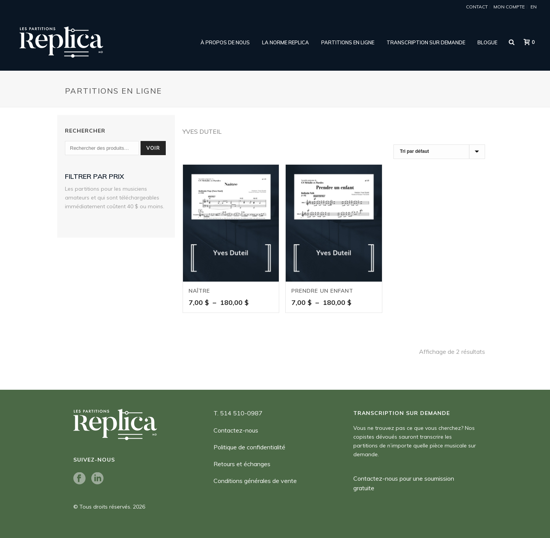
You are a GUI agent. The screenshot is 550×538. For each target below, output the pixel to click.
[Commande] (439, 151)
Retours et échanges (242, 464)
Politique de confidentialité (249, 447)
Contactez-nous (236, 430)
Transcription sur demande (426, 42)
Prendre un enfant (322, 290)
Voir (153, 148)
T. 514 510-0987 (238, 413)
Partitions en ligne (347, 42)
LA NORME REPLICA (285, 42)
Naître (199, 290)
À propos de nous (225, 42)
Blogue (487, 42)
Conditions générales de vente (255, 481)
